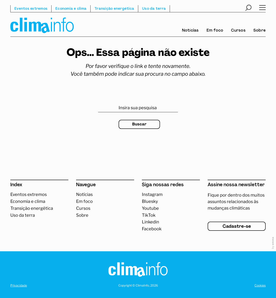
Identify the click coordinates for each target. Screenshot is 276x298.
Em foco (215, 31)
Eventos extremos (30, 9)
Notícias (190, 31)
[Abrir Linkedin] (171, 222)
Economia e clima (70, 9)
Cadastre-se (237, 226)
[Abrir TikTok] (171, 215)
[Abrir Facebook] (171, 229)
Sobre (259, 31)
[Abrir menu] (262, 8)
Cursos (238, 31)
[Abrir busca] (248, 8)
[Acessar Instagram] (171, 194)
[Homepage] (138, 270)
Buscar (139, 124)
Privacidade (18, 285)
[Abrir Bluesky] (171, 201)
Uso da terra (154, 9)
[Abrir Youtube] (171, 208)
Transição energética (114, 9)
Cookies (260, 285)
